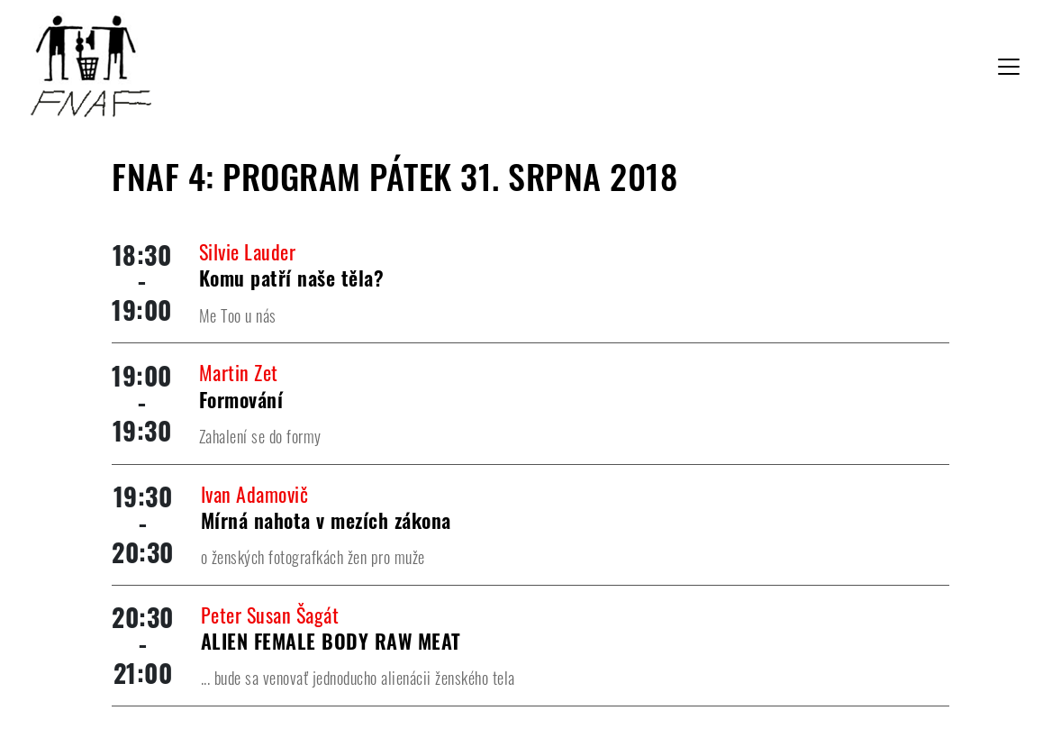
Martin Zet (238, 372)
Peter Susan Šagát (270, 614)
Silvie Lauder (247, 251)
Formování (241, 399)
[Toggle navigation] (1008, 67)
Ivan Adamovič (255, 493)
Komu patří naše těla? (292, 277)
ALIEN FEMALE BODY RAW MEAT (331, 640)
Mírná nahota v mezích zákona (326, 520)
